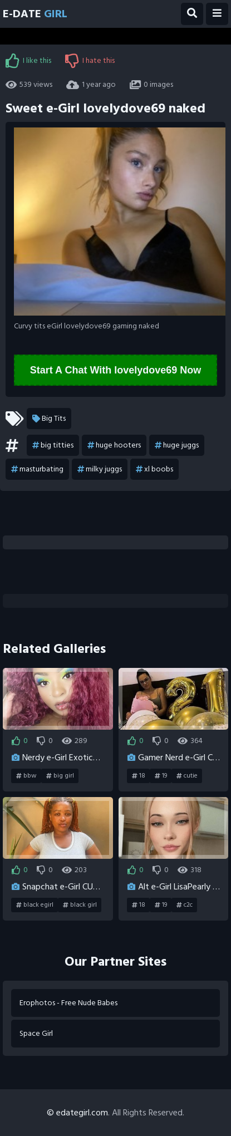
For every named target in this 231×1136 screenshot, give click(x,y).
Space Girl (36, 1033)
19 (161, 776)
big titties (52, 445)
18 (138, 776)
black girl (80, 905)
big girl (60, 776)
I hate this (90, 60)
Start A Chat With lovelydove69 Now (115, 370)
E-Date (35, 14)
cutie (187, 776)
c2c (184, 905)
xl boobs (154, 469)
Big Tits (49, 418)
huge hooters (114, 445)
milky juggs (99, 469)
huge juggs (177, 445)
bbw (26, 776)
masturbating (37, 469)
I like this (28, 60)
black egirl (34, 905)
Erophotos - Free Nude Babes (68, 1002)
